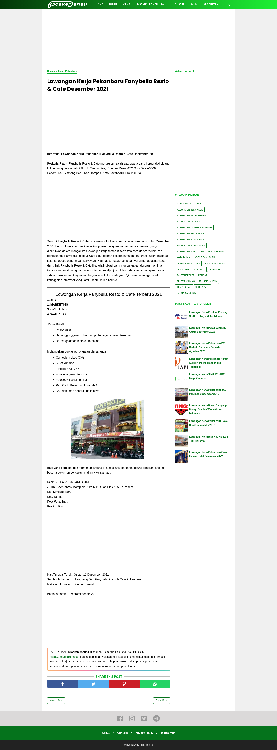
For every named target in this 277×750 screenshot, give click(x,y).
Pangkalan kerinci (188, 263)
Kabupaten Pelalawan (190, 233)
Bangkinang (184, 203)
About (105, 733)
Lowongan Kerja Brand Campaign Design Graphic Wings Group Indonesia (208, 409)
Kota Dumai (184, 257)
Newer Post (56, 700)
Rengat (202, 275)
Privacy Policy (144, 733)
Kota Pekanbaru (204, 257)
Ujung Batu (202, 287)
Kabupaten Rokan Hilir (191, 239)
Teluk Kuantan (208, 281)
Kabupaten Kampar (188, 221)
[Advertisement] (138, 38)
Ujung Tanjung (186, 293)
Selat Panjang (186, 281)
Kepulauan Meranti (212, 251)
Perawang (215, 269)
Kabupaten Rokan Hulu (191, 245)
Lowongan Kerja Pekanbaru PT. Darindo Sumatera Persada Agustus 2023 (207, 347)
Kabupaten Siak (186, 251)
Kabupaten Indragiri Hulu (192, 215)
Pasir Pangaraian (214, 263)
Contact (122, 733)
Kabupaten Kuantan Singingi (194, 227)
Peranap (199, 269)
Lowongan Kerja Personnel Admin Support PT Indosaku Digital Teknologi (208, 363)
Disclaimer (168, 733)
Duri (198, 203)
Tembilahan (184, 287)
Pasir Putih (184, 269)
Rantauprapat (185, 275)
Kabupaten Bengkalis (190, 209)
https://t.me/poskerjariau (64, 656)
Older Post (162, 700)
